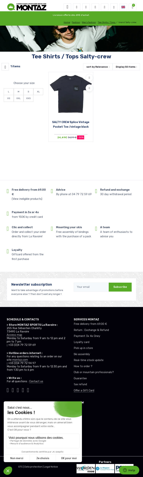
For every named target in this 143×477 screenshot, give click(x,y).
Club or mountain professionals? (94, 372)
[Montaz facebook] (18, 389)
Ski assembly (82, 354)
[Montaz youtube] (23, 389)
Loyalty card (81, 342)
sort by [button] (97, 66)
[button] (76, 7)
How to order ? (83, 366)
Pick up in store (83, 348)
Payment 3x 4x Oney (87, 336)
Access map (14, 335)
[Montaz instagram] (13, 389)
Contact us (36, 381)
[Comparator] (104, 7)
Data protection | (34, 466)
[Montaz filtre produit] (5, 66)
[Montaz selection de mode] (114, 7)
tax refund (80, 384)
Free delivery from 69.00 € (90, 324)
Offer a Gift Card (84, 390)
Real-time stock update (89, 360)
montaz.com (20, 359)
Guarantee (80, 378)
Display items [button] (125, 66)
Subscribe (120, 287)
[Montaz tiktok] (8, 389)
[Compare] (89, 88)
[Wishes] (95, 7)
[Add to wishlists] (89, 77)
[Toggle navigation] (67, 7)
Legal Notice (51, 466)
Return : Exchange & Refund (91, 330)
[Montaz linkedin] (28, 389)
